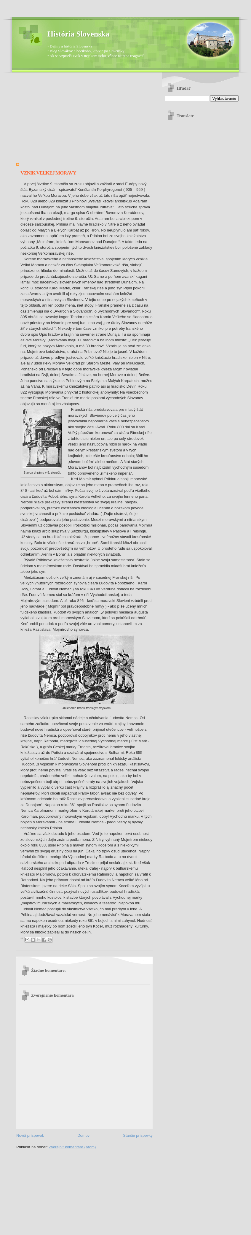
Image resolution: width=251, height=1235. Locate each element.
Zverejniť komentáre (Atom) (72, 1147)
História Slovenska (78, 34)
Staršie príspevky (138, 1135)
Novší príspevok (30, 1135)
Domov (83, 1135)
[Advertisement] (84, 119)
